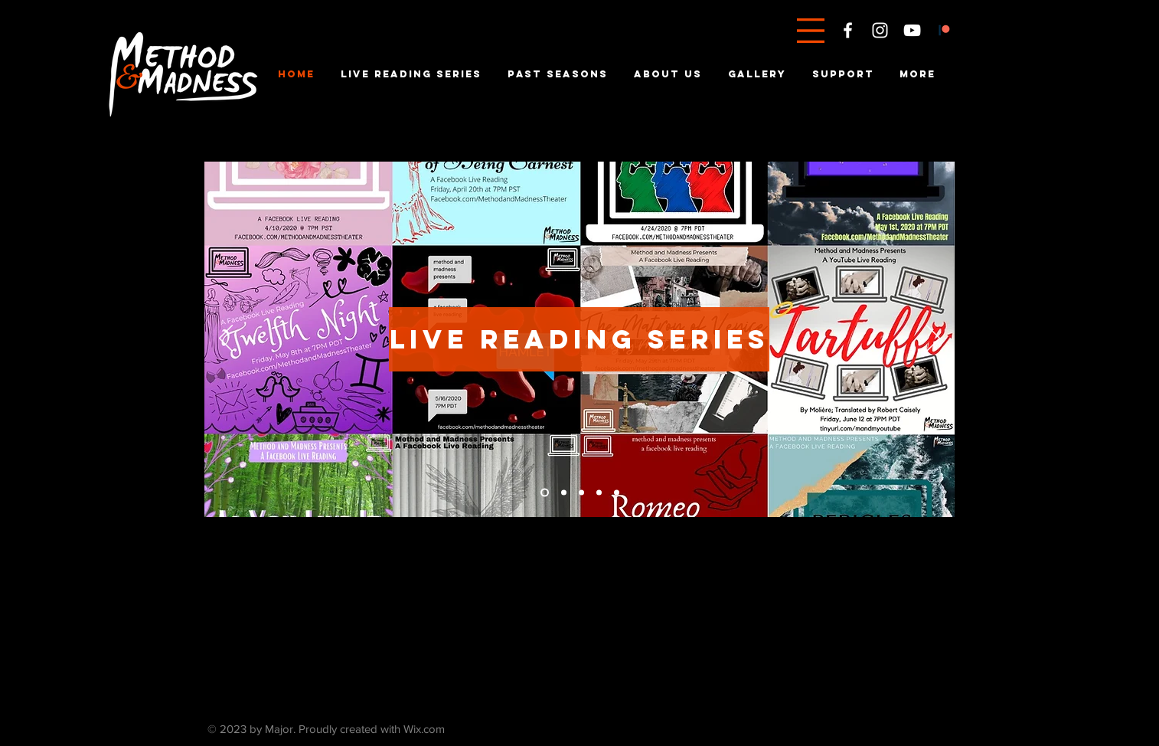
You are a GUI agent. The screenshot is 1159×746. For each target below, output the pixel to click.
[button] (810, 30)
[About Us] (616, 493)
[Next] (933, 339)
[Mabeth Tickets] (544, 493)
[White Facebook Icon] (847, 30)
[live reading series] (579, 339)
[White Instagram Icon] (880, 30)
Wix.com (424, 728)
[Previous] (226, 339)
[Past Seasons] (599, 493)
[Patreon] (944, 30)
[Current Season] (563, 493)
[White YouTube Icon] (912, 30)
